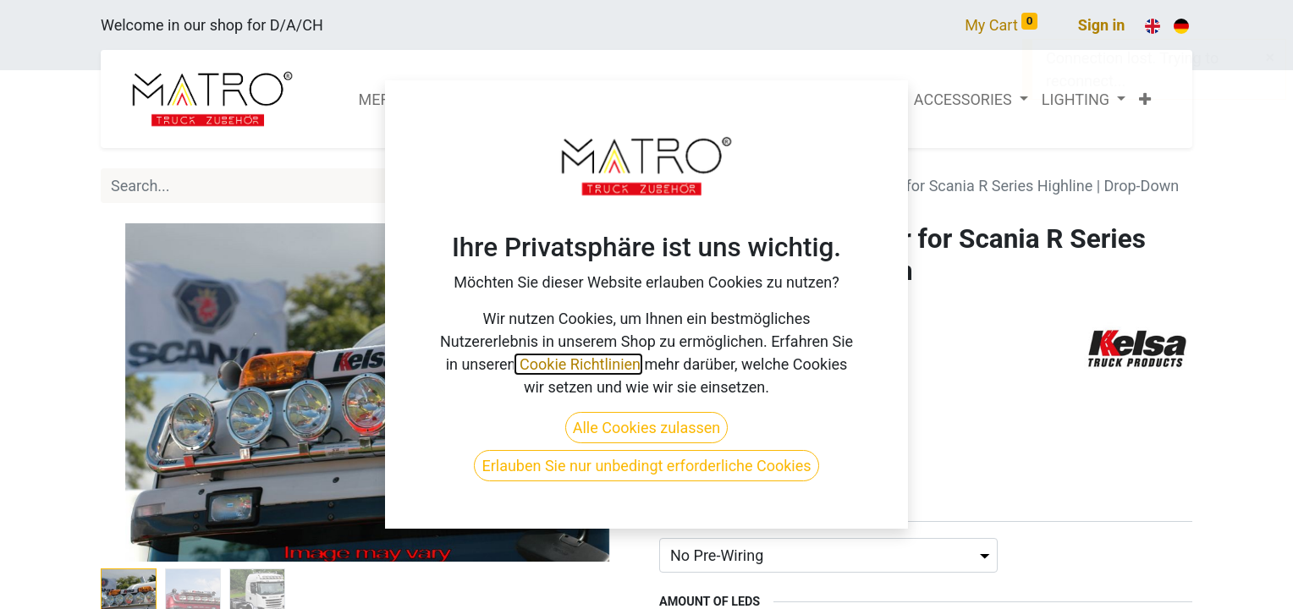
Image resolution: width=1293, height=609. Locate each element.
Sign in (1101, 25)
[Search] (615, 185)
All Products (700, 186)
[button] (1145, 99)
